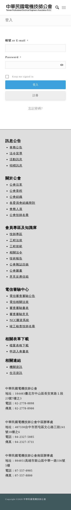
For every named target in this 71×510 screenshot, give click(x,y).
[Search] (55, 7)
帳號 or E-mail (16, 40)
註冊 (35, 95)
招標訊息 (16, 165)
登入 (9, 20)
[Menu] (64, 7)
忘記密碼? (35, 108)
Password (13, 57)
